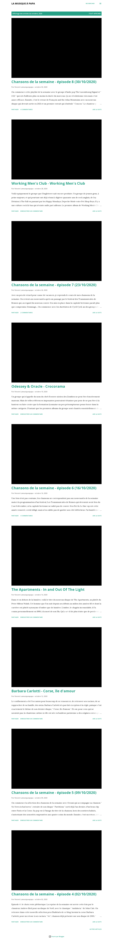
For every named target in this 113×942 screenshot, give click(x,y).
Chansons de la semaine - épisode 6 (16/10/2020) (53, 488)
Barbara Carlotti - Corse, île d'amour (43, 691)
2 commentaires (26, 313)
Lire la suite (97, 109)
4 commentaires (26, 109)
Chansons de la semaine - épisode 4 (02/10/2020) (53, 894)
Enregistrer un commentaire (31, 211)
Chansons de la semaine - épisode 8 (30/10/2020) (53, 81)
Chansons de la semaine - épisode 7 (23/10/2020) (53, 284)
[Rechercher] (90, 3)
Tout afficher (95, 14)
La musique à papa (23, 3)
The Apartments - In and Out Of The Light (48, 589)
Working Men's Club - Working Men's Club (48, 183)
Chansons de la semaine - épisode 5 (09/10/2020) (53, 792)
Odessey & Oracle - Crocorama (38, 386)
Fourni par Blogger (56, 936)
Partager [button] (15, 109)
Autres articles (96, 929)
